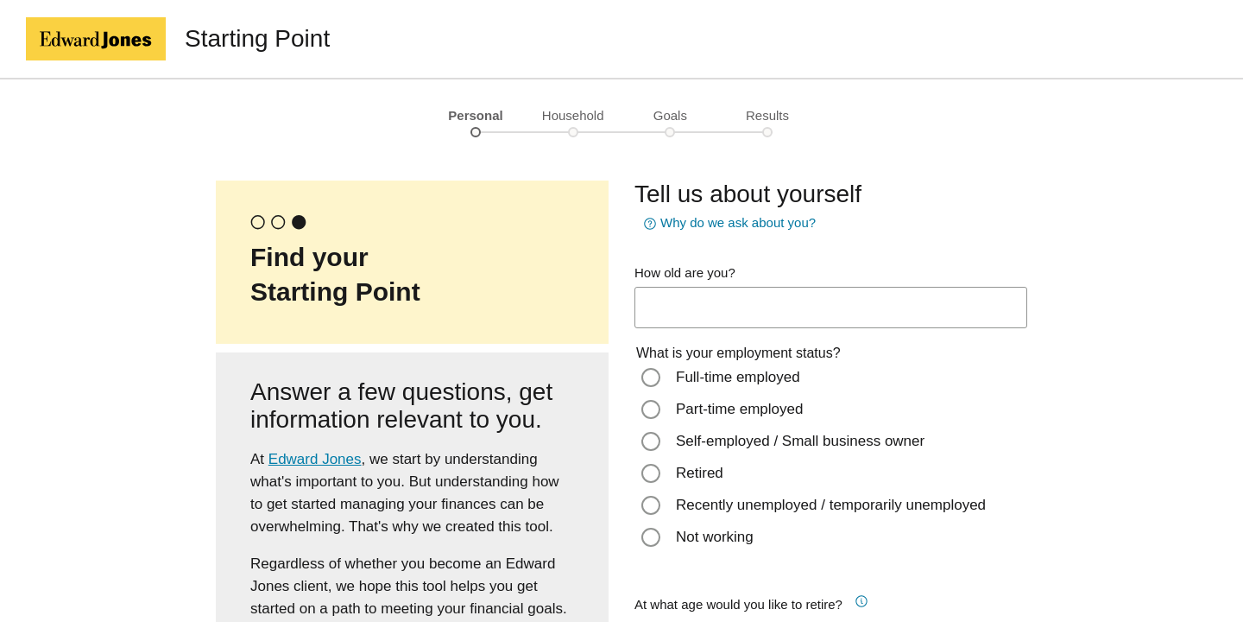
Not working (715, 537)
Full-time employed (738, 377)
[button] (867, 598)
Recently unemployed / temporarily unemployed (831, 505)
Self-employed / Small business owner (800, 441)
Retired (699, 473)
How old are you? (684, 272)
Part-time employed (739, 409)
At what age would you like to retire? (738, 604)
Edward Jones (315, 459)
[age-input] (830, 307)
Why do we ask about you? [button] (728, 223)
